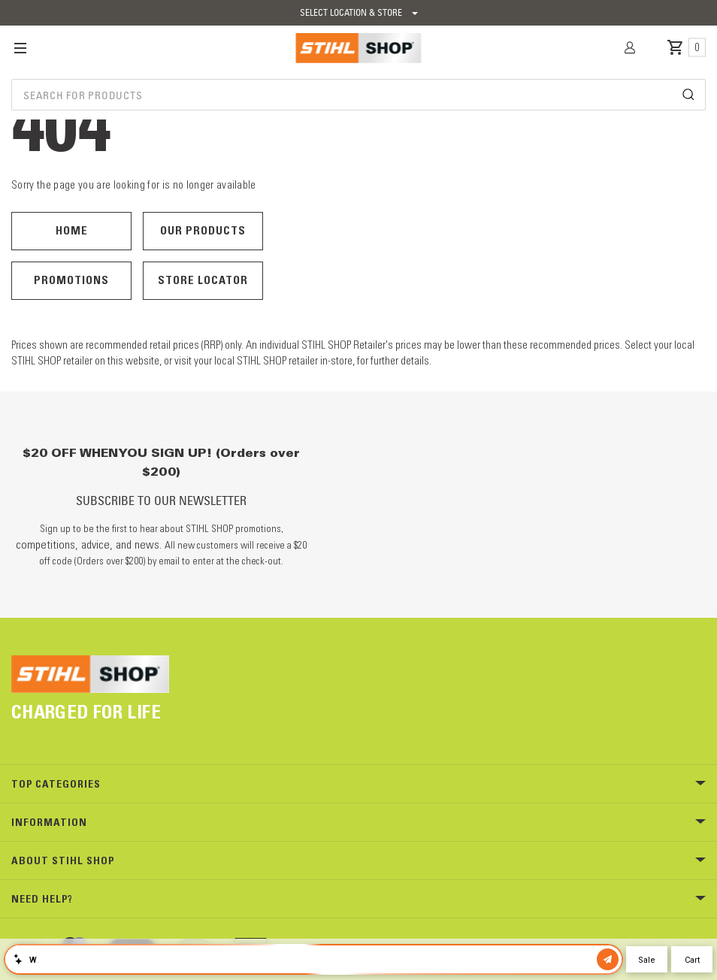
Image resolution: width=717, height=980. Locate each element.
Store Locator (203, 280)
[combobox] (358, 94)
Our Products (203, 230)
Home (72, 230)
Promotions (71, 280)
